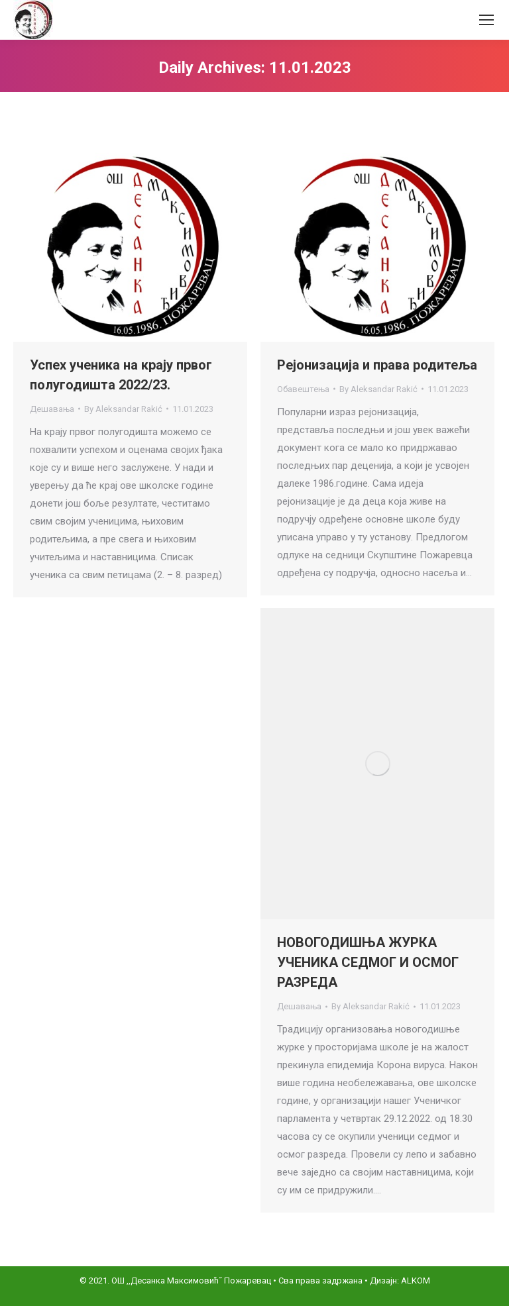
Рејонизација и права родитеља (377, 365)
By (123, 409)
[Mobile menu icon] (486, 20)
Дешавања (52, 409)
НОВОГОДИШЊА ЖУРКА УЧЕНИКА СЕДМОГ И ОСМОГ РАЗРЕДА (368, 962)
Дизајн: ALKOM (400, 1280)
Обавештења (303, 389)
